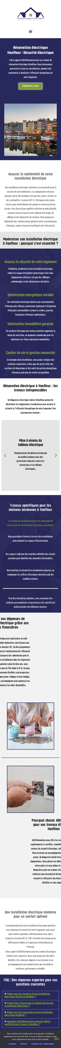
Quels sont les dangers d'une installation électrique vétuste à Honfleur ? (27, 995)
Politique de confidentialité (42, 1044)
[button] (30, 31)
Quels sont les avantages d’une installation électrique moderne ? (28, 1013)
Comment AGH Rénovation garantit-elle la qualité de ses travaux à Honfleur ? (27, 1023)
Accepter (12, 1044)
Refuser (23, 1044)
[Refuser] (56, 1039)
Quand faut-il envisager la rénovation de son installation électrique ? (28, 1004)
